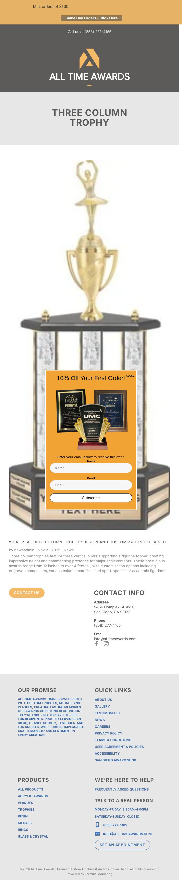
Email (91, 478)
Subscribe (91, 498)
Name (91, 461)
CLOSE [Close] (130, 375)
